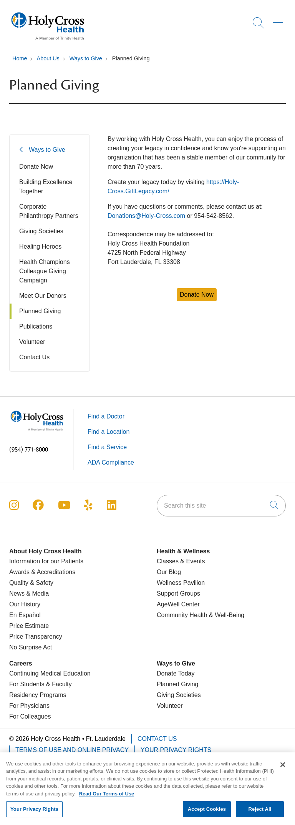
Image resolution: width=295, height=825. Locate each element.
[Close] (282, 768)
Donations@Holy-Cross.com (146, 215)
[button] (279, 20)
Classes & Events (181, 561)
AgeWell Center (178, 604)
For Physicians (29, 705)
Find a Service (107, 447)
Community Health (182, 615)
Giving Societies (41, 231)
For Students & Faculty (40, 684)
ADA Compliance (111, 462)
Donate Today (175, 673)
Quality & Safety (31, 582)
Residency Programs (37, 695)
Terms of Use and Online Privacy (72, 750)
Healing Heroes (40, 246)
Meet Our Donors (42, 295)
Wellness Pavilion (181, 582)
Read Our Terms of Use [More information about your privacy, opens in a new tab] (106, 797)
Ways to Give (47, 149)
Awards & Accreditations (42, 572)
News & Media (29, 593)
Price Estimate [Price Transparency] (29, 625)
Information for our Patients (46, 561)
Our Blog (169, 572)
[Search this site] (221, 505)
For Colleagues (30, 716)
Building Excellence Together (46, 186)
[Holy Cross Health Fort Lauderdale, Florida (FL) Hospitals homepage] (47, 42)
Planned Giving (40, 311)
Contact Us (34, 357)
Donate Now (36, 166)
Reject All (259, 813)
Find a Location (108, 431)
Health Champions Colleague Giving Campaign (44, 271)
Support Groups (178, 593)
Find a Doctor (106, 416)
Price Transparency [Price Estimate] (35, 636)
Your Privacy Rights (176, 750)
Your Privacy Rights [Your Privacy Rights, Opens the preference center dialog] (34, 813)
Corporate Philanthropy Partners (48, 211)
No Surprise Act (30, 647)
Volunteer (32, 342)
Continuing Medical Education (50, 673)
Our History (24, 604)
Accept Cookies (207, 813)
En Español (25, 615)
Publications (35, 326)
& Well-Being (226, 615)
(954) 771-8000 (28, 449)
